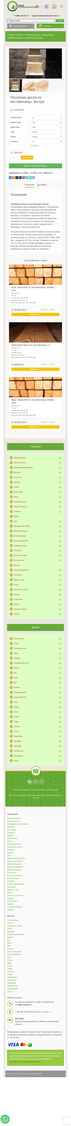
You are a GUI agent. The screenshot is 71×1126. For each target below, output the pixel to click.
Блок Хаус (18, 477)
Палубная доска (20, 502)
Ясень (16, 761)
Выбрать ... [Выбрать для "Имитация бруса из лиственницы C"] (35, 369)
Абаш (16, 653)
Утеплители (18, 599)
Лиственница (19, 639)
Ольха (16, 707)
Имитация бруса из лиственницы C (30, 345)
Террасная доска (20, 507)
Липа (16, 702)
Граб (15, 678)
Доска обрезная (20, 536)
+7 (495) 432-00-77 (21, 16)
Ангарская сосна (20, 648)
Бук (15, 673)
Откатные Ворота (20, 609)
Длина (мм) (15, 127)
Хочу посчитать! (35, 166)
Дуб (15, 682)
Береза (16, 668)
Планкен (17, 511)
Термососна (18, 751)
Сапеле (17, 726)
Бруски (16, 516)
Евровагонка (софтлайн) (23, 467)
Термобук (17, 741)
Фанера (17, 594)
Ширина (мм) (16, 122)
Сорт (12, 132)
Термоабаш (18, 736)
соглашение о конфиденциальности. (25, 1062)
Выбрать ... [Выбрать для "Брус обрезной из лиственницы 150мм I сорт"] (35, 314)
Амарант (17, 658)
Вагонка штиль (19, 463)
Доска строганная (20, 531)
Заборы (17, 614)
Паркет (16, 487)
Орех (16, 712)
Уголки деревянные (21, 570)
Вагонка (17, 472)
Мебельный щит (20, 546)
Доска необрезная (21, 541)
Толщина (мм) (16, 117)
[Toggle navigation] (61, 6)
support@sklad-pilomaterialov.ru (45, 16)
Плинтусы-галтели (21, 590)
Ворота (16, 604)
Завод (13, 137)
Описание (29, 185)
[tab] (29, 185)
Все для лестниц (20, 555)
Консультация (20, 26)
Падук (16, 722)
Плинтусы (17, 550)
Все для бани (19, 560)
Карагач (17, 687)
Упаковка (14, 141)
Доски (16, 497)
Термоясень (18, 756)
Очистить (34, 146)
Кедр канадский (20, 692)
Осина (16, 717)
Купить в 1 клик (47, 309)
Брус (16, 521)
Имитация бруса (20, 458)
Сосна (16, 643)
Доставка (47, 26)
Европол (17, 482)
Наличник (17, 575)
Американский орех (21, 663)
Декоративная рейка (22, 526)
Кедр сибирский (20, 697)
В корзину (27, 157)
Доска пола (18, 492)
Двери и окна (19, 580)
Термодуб (17, 746)
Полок (16, 585)
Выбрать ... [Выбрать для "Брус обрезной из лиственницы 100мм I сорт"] (35, 427)
